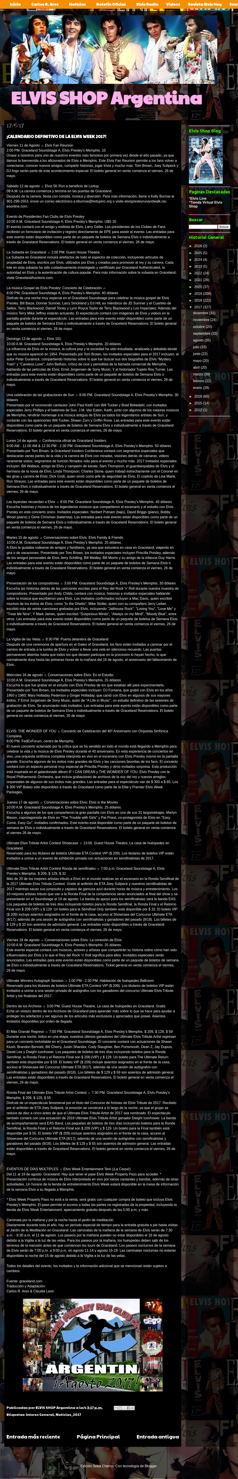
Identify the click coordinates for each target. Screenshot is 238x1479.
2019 (198, 293)
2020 (198, 287)
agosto (198, 340)
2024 (198, 260)
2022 (198, 273)
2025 (198, 253)
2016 (198, 396)
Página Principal (98, 1436)
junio (197, 354)
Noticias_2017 (68, 1414)
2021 (198, 280)
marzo (198, 374)
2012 (198, 410)
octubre (199, 327)
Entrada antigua (158, 1436)
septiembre (202, 333)
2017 (198, 307)
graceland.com (30, 1281)
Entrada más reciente (33, 1436)
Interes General (40, 1414)
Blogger (151, 1466)
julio (196, 347)
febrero (199, 381)
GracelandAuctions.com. (34, 278)
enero (198, 388)
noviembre (201, 320)
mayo (198, 361)
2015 (198, 403)
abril (197, 367)
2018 (198, 300)
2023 (198, 266)
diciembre (201, 313)
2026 (198, 246)
